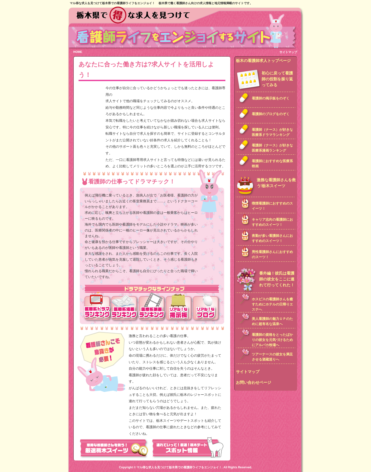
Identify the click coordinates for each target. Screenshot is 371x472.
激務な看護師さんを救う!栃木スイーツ (276, 183)
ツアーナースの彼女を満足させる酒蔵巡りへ (272, 356)
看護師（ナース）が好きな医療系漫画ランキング (272, 147)
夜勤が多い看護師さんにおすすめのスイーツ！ (272, 238)
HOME (77, 52)
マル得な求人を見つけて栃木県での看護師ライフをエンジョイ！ (179, 467)
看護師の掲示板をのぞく (271, 98)
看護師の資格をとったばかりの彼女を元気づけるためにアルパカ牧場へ (272, 340)
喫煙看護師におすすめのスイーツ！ (272, 205)
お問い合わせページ (253, 382)
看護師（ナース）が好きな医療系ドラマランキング (272, 132)
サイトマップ (288, 52)
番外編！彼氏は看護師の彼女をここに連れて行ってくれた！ (276, 279)
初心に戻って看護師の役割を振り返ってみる (277, 79)
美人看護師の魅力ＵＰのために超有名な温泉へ (272, 321)
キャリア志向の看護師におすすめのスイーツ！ (272, 222)
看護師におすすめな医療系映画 (272, 163)
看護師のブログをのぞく (271, 114)
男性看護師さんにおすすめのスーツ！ (272, 254)
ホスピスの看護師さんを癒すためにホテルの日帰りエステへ (272, 304)
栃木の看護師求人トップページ (263, 61)
